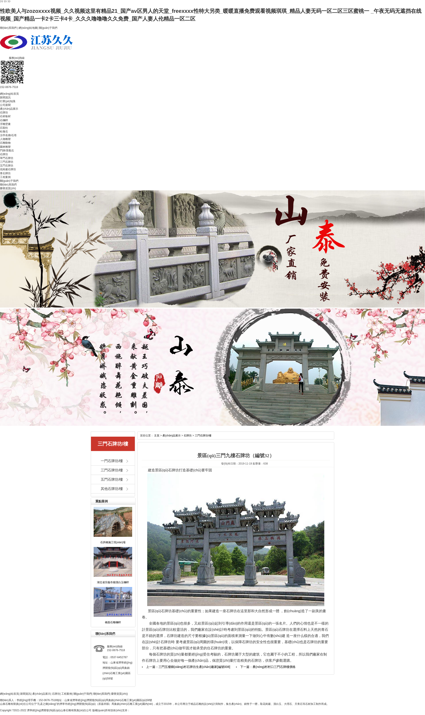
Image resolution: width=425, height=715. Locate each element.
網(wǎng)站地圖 (28, 27)
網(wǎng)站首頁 (9, 93)
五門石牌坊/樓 (112, 479)
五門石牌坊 (6, 165)
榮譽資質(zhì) (8, 188)
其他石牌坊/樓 (112, 489)
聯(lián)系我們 (8, 27)
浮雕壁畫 (5, 124)
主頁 (156, 435)
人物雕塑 (5, 139)
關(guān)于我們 (48, 27)
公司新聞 (5, 105)
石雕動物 (5, 142)
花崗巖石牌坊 (8, 169)
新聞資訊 (5, 97)
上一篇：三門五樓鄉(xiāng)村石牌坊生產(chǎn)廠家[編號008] (188, 667)
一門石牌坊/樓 (112, 461)
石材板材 (5, 116)
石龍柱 (4, 127)
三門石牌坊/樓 (112, 470)
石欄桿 (4, 120)
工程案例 (5, 177)
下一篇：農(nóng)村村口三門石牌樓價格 (268, 667)
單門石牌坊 (6, 158)
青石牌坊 (5, 173)
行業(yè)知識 (7, 101)
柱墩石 (4, 131)
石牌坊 (4, 112)
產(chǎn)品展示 (9, 108)
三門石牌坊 (6, 161)
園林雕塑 (5, 146)
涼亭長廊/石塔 (8, 135)
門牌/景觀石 (7, 150)
